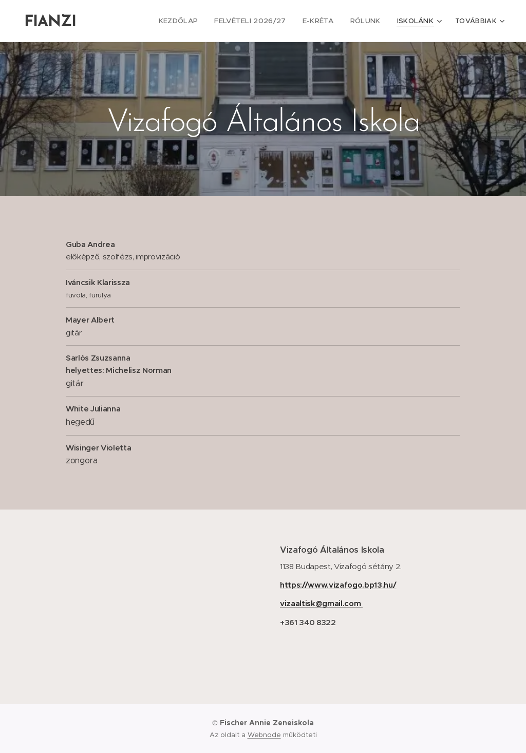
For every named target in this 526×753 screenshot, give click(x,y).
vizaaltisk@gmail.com (321, 603)
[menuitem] (191, 21)
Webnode (264, 734)
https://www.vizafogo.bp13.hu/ (338, 585)
